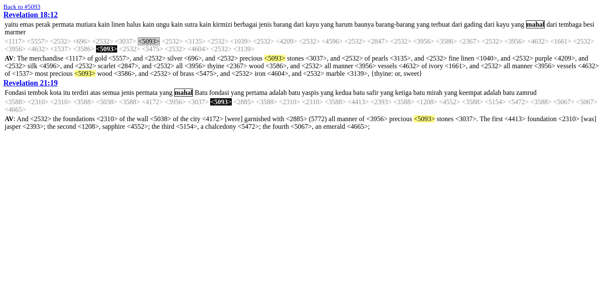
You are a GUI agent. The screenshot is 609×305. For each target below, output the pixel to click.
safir (373, 92)
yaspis (310, 92)
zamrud (526, 92)
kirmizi (222, 24)
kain (104, 24)
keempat (470, 92)
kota (56, 92)
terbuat (440, 24)
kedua (343, 92)
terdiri (80, 92)
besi (588, 24)
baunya (364, 24)
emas (27, 24)
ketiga (403, 92)
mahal (536, 24)
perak (43, 24)
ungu (163, 24)
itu (66, 92)
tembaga (570, 24)
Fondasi (15, 92)
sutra (191, 24)
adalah (278, 92)
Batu (201, 92)
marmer (15, 32)
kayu (312, 24)
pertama (257, 92)
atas (95, 92)
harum (344, 24)
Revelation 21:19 (30, 83)
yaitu (11, 24)
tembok (38, 92)
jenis (265, 24)
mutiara (86, 24)
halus (133, 24)
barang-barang (395, 24)
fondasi (219, 92)
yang (327, 24)
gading (473, 24)
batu (294, 92)
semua (111, 92)
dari (299, 24)
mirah (434, 92)
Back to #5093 (22, 6)
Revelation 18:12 (30, 15)
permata (63, 24)
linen (118, 24)
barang (282, 24)
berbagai (245, 24)
